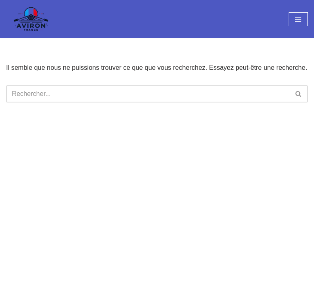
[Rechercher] (147, 93)
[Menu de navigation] (298, 19)
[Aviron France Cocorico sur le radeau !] (30, 19)
